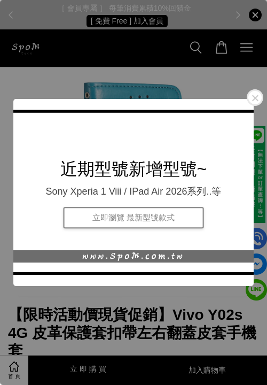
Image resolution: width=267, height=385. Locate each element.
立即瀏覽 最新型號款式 (133, 217)
